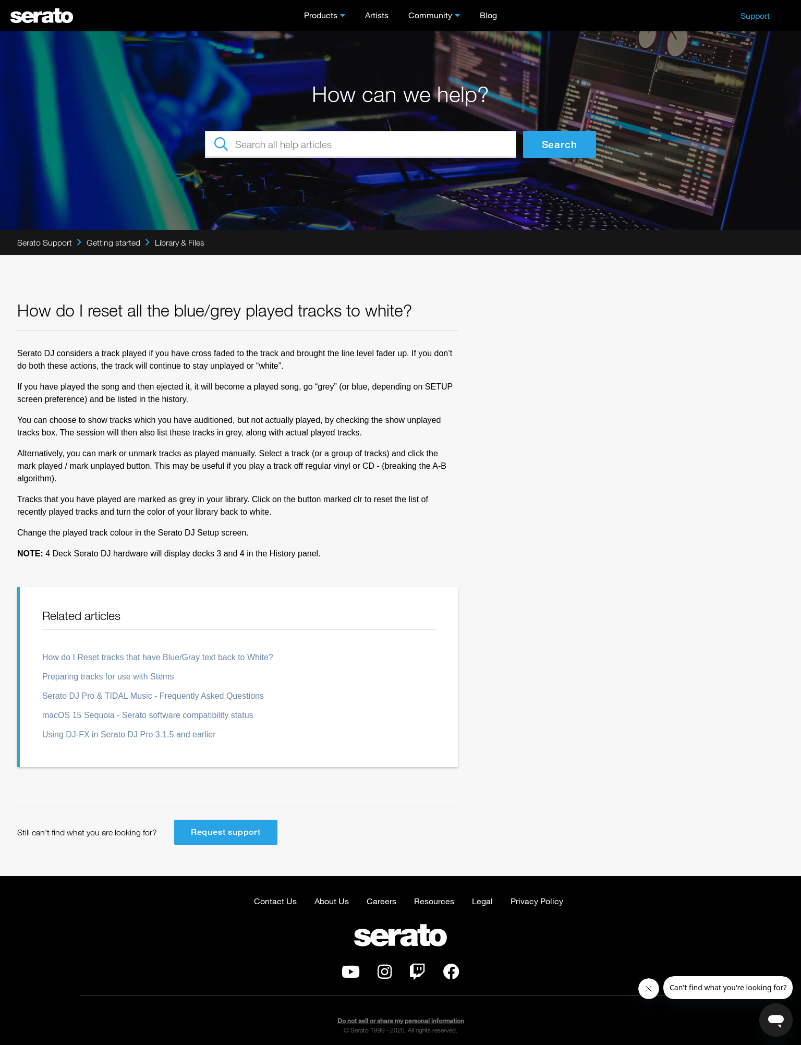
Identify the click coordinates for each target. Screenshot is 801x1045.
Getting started (113, 242)
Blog (488, 15)
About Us (331, 901)
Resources (434, 901)
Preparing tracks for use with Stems (108, 676)
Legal (482, 901)
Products (320, 15)
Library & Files (179, 242)
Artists (377, 15)
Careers (381, 901)
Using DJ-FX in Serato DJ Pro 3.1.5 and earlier (129, 734)
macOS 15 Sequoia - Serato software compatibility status (147, 715)
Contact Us (275, 901)
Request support (226, 832)
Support (755, 15)
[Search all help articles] (360, 144)
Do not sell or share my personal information (400, 1021)
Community (430, 15)
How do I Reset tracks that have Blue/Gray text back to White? (157, 657)
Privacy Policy (537, 901)
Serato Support (44, 242)
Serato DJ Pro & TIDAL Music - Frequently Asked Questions (153, 695)
